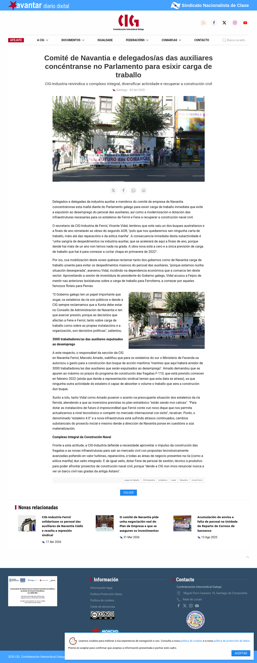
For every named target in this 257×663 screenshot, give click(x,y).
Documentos (72, 40)
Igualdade (105, 40)
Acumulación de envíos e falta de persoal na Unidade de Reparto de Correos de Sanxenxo (217, 524)
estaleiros (163, 480)
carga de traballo (131, 480)
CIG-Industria (149, 480)
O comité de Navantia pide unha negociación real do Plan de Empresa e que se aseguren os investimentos (139, 524)
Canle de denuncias (102, 606)
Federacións (137, 40)
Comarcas (171, 40)
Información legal (101, 587)
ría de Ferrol (196, 480)
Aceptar (241, 653)
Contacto (201, 40)
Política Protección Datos (106, 594)
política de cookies (191, 641)
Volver (128, 492)
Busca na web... (234, 40)
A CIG (42, 40)
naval (173, 480)
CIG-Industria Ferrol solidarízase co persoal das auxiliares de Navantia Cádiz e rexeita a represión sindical (62, 526)
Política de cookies (102, 600)
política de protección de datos (232, 641)
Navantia (184, 480)
